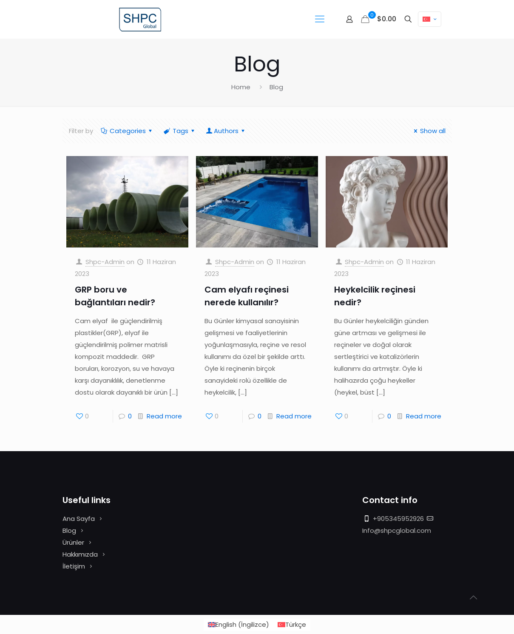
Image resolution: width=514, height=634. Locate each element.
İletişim (73, 566)
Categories (127, 130)
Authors (226, 130)
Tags (179, 130)
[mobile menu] (319, 19)
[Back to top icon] (473, 597)
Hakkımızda (80, 554)
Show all (428, 130)
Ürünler (73, 542)
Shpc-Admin (105, 261)
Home (240, 86)
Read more (164, 416)
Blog (69, 530)
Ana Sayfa (78, 518)
